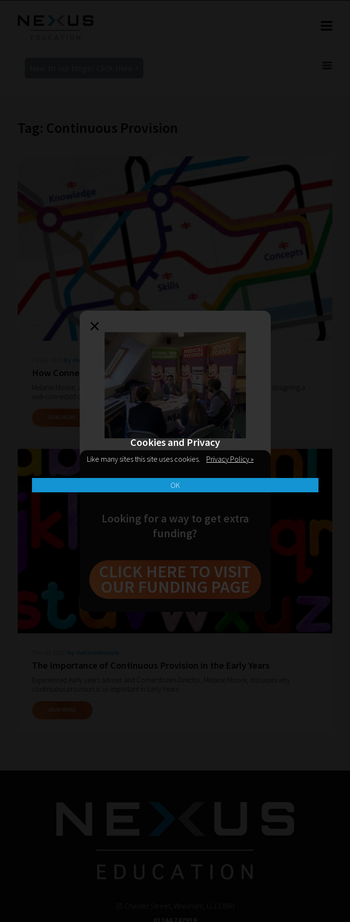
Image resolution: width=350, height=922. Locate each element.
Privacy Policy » (230, 459)
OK (175, 485)
